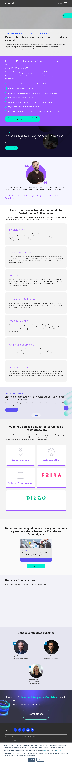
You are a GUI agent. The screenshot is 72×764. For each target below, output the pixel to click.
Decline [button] (40, 759)
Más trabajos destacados (36, 566)
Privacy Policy (59, 750)
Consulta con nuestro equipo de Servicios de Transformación (23, 119)
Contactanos (67, 16)
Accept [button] (32, 759)
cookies (45, 750)
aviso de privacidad (11, 740)
